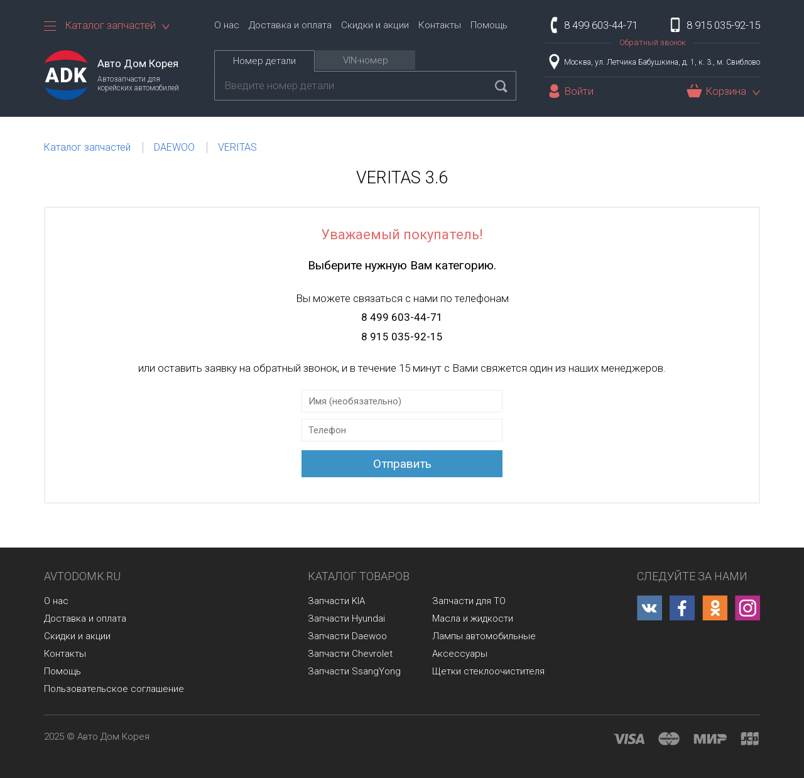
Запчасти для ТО (469, 601)
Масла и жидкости (472, 618)
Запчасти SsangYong (354, 671)
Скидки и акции (375, 25)
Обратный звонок (652, 42)
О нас (226, 25)
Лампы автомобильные (484, 636)
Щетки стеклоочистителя (488, 671)
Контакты (439, 25)
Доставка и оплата (290, 25)
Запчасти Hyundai (346, 618)
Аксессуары (459, 653)
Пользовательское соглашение (114, 688)
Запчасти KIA (336, 601)
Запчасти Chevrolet (350, 653)
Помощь (489, 25)
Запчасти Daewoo (347, 636)
